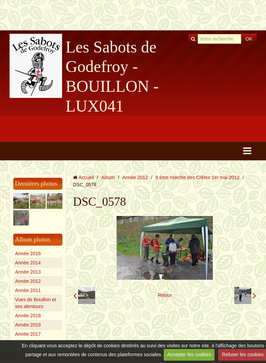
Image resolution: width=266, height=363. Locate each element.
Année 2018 (28, 315)
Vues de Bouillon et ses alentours (35, 303)
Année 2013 (28, 272)
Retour (165, 295)
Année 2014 (28, 262)
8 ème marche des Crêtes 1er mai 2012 (198, 177)
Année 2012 (28, 281)
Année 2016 (28, 253)
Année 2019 (28, 325)
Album (108, 177)
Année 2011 (28, 290)
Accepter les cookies (189, 354)
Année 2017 (28, 334)
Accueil (86, 177)
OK (249, 39)
